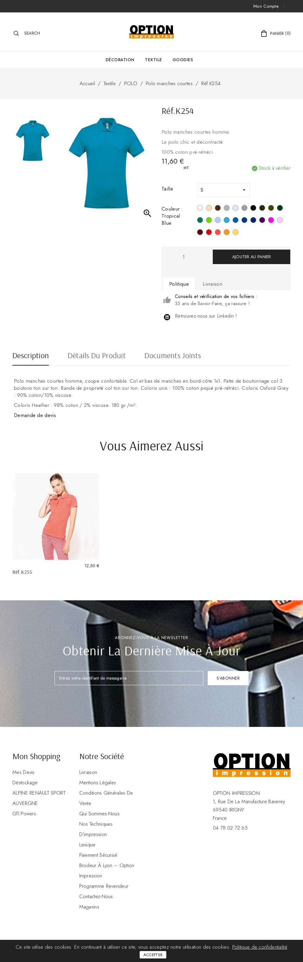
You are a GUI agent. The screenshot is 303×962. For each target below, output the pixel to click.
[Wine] (200, 233)
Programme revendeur (104, 886)
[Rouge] (209, 233)
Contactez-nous (96, 896)
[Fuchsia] (271, 221)
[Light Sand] (209, 209)
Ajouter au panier (251, 257)
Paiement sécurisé (98, 854)
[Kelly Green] (200, 221)
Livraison (88, 772)
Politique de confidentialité (259, 946)
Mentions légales (97, 782)
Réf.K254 (210, 83)
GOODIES (183, 60)
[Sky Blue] (218, 221)
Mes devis (23, 772)
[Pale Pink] (280, 221)
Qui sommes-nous (99, 813)
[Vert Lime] (209, 221)
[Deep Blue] (244, 221)
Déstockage (25, 782)
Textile (153, 60)
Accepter (153, 955)
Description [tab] (30, 356)
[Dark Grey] (262, 209)
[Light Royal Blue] (235, 221)
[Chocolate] (218, 209)
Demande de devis (35, 415)
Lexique (87, 844)
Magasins (89, 906)
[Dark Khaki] (271, 209)
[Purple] (262, 221)
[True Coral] (218, 233)
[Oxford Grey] (244, 209)
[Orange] (227, 233)
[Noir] (253, 209)
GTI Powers (24, 813)
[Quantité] (183, 257)
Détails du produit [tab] (97, 356)
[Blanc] (200, 209)
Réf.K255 (22, 572)
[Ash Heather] (235, 209)
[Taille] (223, 190)
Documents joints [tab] (172, 356)
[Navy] (253, 221)
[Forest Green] (280, 209)
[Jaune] (235, 233)
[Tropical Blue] (227, 221)
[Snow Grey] (227, 209)
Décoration (120, 60)
